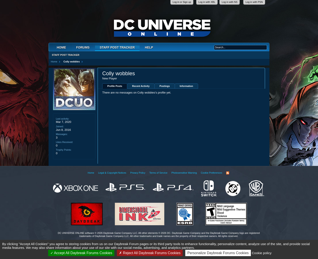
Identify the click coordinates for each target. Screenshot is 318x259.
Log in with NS (229, 2)
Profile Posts (114, 86)
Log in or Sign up (182, 2)
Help (149, 47)
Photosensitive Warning (184, 172)
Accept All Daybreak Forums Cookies (81, 253)
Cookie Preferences (211, 172)
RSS (227, 173)
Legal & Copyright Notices (112, 172)
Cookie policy (261, 253)
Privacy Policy (137, 172)
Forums (83, 47)
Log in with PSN (254, 2)
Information (186, 86)
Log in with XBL (207, 2)
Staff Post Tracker (117, 47)
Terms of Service (158, 172)
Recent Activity (141, 86)
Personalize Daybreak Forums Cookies (218, 253)
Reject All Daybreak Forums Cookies (149, 253)
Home (61, 47)
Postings (164, 86)
